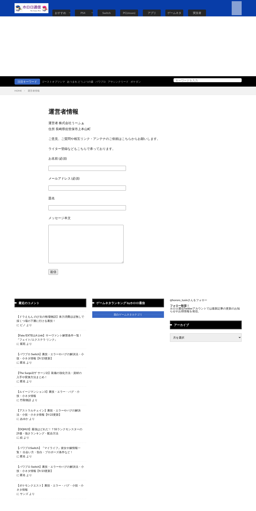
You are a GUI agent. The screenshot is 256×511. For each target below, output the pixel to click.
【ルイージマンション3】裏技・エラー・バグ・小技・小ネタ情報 (48, 393)
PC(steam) (129, 13)
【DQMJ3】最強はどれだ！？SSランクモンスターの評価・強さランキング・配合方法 (49, 431)
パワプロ (105, 81)
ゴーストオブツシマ (54, 81)
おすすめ (60, 13)
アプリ (152, 13)
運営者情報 (34, 90)
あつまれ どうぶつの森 (83, 81)
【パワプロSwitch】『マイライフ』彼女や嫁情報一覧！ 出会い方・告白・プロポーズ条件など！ (48, 450)
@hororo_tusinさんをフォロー (188, 300)
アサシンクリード (124, 81)
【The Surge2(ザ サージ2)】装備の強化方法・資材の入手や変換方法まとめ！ (49, 375)
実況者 (197, 13)
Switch (106, 13)
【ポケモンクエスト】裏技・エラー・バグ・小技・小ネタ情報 (50, 487)
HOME (18, 90)
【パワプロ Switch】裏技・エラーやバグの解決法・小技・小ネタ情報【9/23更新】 (50, 356)
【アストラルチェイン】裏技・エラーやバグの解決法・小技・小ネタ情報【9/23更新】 (49, 412)
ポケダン (142, 81)
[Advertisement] (128, 46)
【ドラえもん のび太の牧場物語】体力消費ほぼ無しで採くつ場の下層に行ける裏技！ (50, 318)
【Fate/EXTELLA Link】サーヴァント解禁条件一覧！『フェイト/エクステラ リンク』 (49, 337)
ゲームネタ (174, 13)
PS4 (82, 13)
